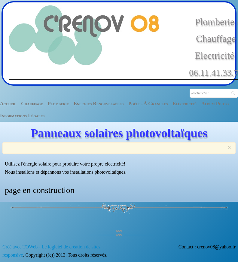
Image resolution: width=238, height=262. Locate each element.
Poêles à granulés (148, 103)
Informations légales (22, 115)
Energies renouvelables (99, 103)
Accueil (8, 103)
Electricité (184, 103)
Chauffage (32, 103)
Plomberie (58, 103)
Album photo (215, 103)
